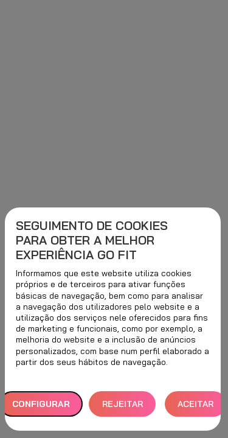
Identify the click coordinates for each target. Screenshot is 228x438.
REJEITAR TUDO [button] (122, 407)
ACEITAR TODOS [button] (195, 407)
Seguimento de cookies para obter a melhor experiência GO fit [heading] (92, 240)
